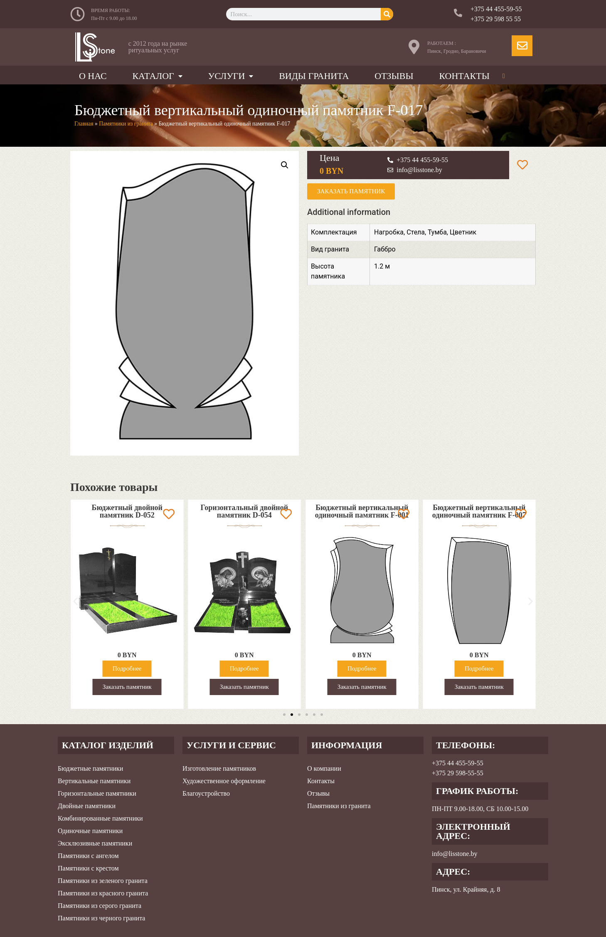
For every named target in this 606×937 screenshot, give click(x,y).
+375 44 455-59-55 (496, 8)
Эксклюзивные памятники (95, 843)
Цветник (463, 232)
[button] (75, 601)
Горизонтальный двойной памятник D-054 (344, 511)
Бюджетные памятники (90, 768)
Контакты (464, 76)
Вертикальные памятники (94, 780)
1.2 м (382, 266)
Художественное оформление (224, 780)
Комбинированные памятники (100, 818)
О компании (324, 768)
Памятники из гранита (126, 124)
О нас (93, 76)
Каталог (157, 76)
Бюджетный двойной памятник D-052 (226, 511)
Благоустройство (206, 793)
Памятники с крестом (88, 868)
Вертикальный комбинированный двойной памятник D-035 (109, 515)
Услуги (231, 76)
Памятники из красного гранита (103, 893)
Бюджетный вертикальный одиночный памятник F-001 (461, 511)
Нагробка (389, 232)
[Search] (387, 14)
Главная (84, 124)
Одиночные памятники (90, 830)
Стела (415, 232)
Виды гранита (314, 76)
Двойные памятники (87, 805)
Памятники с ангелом (88, 855)
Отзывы (393, 76)
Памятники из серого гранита (99, 905)
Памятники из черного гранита (101, 918)
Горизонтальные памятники (97, 793)
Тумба (437, 232)
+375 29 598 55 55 (496, 18)
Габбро (385, 249)
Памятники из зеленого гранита (103, 880)
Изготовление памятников (219, 768)
